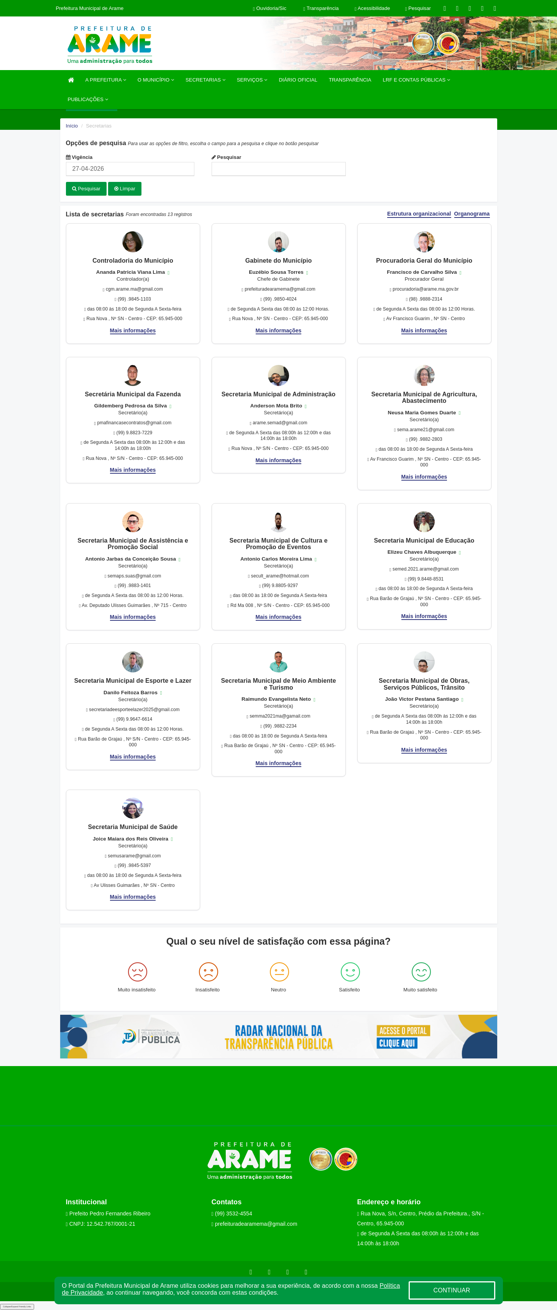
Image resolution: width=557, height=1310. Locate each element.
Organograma (472, 213)
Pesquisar (227, 157)
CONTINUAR (451, 1290)
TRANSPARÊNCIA (350, 80)
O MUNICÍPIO (156, 80)
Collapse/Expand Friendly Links (17, 1306)
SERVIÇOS (252, 80)
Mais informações (133, 330)
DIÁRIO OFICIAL (298, 80)
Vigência (79, 157)
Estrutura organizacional (419, 213)
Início (72, 126)
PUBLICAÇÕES (88, 99)
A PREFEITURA (105, 80)
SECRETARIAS (205, 80)
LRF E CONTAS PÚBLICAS (416, 80)
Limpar (124, 188)
